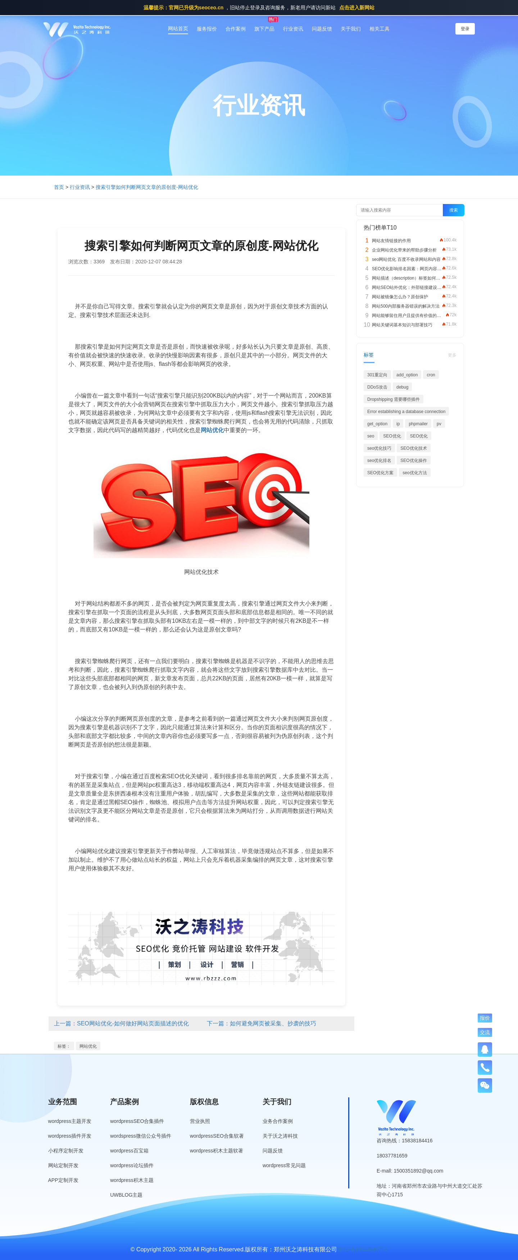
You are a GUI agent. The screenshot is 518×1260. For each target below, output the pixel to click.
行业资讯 (293, 29)
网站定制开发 (63, 1165)
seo (370, 436)
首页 (59, 187)
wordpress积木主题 (132, 1180)
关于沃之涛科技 (280, 1136)
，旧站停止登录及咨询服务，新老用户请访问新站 (259, 7)
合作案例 (236, 29)
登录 (465, 28)
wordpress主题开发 (70, 1121)
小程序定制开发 (65, 1151)
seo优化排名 (379, 460)
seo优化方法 (415, 472)
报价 (485, 1017)
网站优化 (88, 1046)
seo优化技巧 (379, 448)
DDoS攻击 (377, 387)
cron (431, 374)
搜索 (453, 210)
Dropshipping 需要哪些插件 (393, 399)
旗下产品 (264, 29)
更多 (452, 355)
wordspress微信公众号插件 (140, 1136)
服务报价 (207, 29)
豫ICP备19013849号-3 (362, 1249)
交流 (485, 1032)
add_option (407, 374)
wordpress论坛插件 (132, 1165)
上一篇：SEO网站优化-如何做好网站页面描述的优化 (121, 1023)
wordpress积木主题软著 (217, 1151)
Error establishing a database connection (406, 411)
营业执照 (200, 1121)
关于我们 (351, 29)
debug (402, 387)
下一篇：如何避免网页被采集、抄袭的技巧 (261, 1023)
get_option (377, 423)
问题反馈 (322, 29)
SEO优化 (392, 436)
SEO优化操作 (413, 460)
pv (439, 423)
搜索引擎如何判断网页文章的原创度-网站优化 (147, 187)
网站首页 (178, 28)
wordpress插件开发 (70, 1136)
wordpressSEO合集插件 (137, 1121)
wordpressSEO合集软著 (217, 1136)
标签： (64, 1046)
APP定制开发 (63, 1180)
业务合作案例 (278, 1121)
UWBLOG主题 (126, 1195)
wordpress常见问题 (284, 1165)
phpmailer (418, 423)
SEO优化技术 (413, 448)
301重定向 (377, 374)
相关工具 (379, 29)
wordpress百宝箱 (129, 1151)
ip (398, 423)
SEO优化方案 (380, 472)
